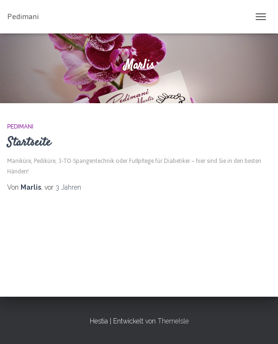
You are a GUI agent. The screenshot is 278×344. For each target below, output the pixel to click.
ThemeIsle (173, 321)
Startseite (29, 142)
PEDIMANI (20, 126)
